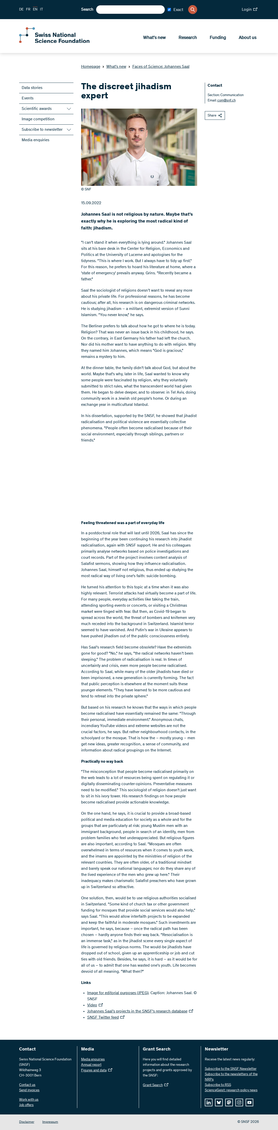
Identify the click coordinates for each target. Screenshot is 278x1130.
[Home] (56, 43)
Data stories (32, 88)
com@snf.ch (226, 100)
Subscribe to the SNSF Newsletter (231, 1069)
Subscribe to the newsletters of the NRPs (231, 1077)
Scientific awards (37, 109)
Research (188, 38)
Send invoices (29, 1090)
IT (41, 9)
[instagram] (239, 1102)
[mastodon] (229, 1102)
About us (247, 38)
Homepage (90, 67)
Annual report (91, 1065)
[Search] (192, 9)
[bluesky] (219, 1102)
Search (87, 10)
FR (28, 9)
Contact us (27, 1085)
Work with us (29, 1100)
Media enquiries (35, 140)
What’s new (154, 38)
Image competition (38, 119)
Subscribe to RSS (218, 1085)
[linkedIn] (208, 1102)
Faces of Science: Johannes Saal (158, 67)
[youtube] (249, 1102)
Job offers (26, 1105)
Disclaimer (26, 1122)
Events (27, 98)
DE (21, 9)
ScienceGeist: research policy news (231, 1090)
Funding (218, 38)
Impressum (50, 1122)
